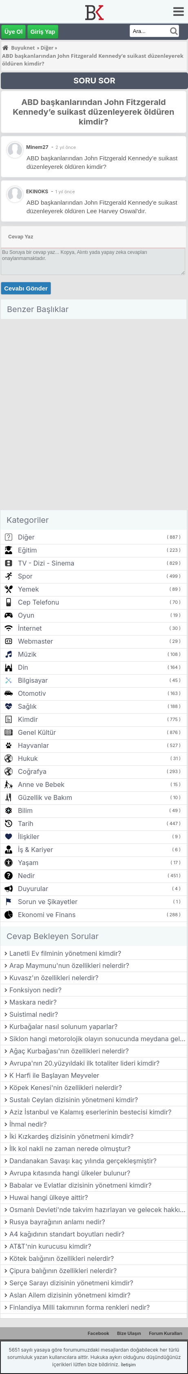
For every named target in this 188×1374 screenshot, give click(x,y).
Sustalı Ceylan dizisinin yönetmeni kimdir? (73, 1100)
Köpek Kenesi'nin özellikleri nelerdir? (65, 1087)
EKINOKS (37, 191)
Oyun (26, 615)
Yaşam (28, 862)
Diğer (26, 537)
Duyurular (33, 889)
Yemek (28, 589)
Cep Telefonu (38, 602)
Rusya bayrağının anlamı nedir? (57, 1222)
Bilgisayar (33, 680)
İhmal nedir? (28, 1124)
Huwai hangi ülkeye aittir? (48, 1197)
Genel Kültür (37, 732)
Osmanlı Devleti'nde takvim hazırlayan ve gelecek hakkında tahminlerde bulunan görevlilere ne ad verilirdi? (98, 1210)
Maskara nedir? (33, 1002)
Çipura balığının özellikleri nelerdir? (63, 1271)
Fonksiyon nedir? (35, 990)
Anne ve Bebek (41, 784)
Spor (25, 576)
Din (23, 667)
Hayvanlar (33, 745)
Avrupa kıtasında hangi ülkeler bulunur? (69, 1173)
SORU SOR (94, 80)
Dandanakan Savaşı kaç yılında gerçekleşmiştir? (83, 1161)
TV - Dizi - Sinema (46, 563)
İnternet (30, 628)
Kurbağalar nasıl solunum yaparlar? (63, 1026)
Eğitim (27, 550)
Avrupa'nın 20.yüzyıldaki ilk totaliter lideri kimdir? (84, 1063)
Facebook (98, 1333)
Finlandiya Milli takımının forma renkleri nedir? (79, 1307)
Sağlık (27, 706)
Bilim (25, 810)
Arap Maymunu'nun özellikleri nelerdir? (69, 965)
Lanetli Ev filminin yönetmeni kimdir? (65, 953)
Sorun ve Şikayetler (47, 902)
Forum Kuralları (165, 1333)
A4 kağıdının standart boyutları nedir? (66, 1234)
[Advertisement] (94, 416)
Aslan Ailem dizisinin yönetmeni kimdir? (69, 1295)
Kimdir (28, 719)
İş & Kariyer (35, 849)
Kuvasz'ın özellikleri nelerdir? (54, 978)
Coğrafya (32, 771)
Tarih (25, 823)
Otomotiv (32, 693)
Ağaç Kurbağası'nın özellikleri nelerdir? (69, 1051)
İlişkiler (28, 836)
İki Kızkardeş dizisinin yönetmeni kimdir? (71, 1136)
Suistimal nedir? (33, 1014)
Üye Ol (13, 31)
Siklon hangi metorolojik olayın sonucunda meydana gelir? (98, 1039)
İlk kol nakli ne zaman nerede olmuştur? (69, 1149)
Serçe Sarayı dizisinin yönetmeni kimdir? (71, 1283)
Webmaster (35, 641)
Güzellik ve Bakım (45, 797)
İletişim (128, 1364)
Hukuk (28, 758)
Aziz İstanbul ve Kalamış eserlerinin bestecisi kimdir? (90, 1112)
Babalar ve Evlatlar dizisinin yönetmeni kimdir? (80, 1185)
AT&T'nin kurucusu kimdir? (50, 1246)
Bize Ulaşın (129, 1333)
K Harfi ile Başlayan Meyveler (54, 1075)
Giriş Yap (43, 31)
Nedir (26, 876)
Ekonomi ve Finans (46, 915)
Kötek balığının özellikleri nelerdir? (61, 1258)
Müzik (27, 654)
